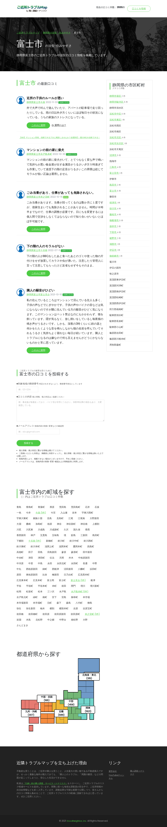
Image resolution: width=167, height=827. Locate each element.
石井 (87, 507)
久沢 (66, 529)
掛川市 (115, 208)
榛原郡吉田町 (116, 333)
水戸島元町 (22, 597)
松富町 (29, 591)
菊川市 (113, 262)
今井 (28, 512)
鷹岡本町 (77, 546)
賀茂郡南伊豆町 (118, 291)
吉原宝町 (87, 608)
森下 (59, 603)
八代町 (79, 603)
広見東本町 (22, 580)
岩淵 (19, 619)
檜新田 (55, 574)
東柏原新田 (32, 574)
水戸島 (62, 591)
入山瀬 (63, 512)
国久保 (76, 529)
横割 (52, 608)
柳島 (89, 603)
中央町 (20, 557)
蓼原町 (74, 552)
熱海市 (113, 161)
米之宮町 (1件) (92, 614)
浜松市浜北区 (118, 143)
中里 (30, 563)
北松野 (39, 619)
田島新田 (52, 552)
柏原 (49, 524)
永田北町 (61, 563)
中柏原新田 (84, 557)
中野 (94, 563)
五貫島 (43, 535)
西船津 (55, 569)
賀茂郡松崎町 (116, 297)
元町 (49, 603)
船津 (93, 580)
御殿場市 (116, 220)
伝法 (52, 557)
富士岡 (50, 580)
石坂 (97, 507)
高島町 (90, 546)
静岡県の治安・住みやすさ (57, 32)
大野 (85, 619)
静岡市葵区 (117, 96)
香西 (87, 529)
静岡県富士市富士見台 (38, 294)
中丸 (19, 569)
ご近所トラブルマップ (28, 32)
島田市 (115, 185)
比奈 (45, 574)
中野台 (62, 619)
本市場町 (37, 603)
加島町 (39, 524)
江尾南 (81, 518)
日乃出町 (68, 574)
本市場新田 (22, 603)
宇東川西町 (87, 512)
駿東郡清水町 (116, 315)
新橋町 (49, 541)
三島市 (115, 167)
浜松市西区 (115, 125)
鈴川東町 (21, 546)
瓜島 (49, 518)
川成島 (41, 529)
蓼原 (64, 552)
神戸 (33, 535)
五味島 (55, 535)
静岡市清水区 (116, 108)
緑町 (35, 597)
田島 (40, 552)
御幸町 (74, 597)
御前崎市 (116, 256)
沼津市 (115, 155)
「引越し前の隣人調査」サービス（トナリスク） (45, 783)
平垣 (19, 586)
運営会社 (113, 771)
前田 (64, 586)
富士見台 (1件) (78, 580)
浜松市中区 (118, 114)
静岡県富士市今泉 (36, 102)
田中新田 (87, 552)
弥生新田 (30, 608)
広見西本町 (83, 574)
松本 (40, 591)
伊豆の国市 (115, 267)
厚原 (52, 507)
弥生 (19, 608)
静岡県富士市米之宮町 (38, 197)
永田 (49, 563)
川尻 (19, 529)
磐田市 (113, 196)
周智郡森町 (115, 344)
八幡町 (81, 569)
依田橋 (20, 614)
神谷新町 (71, 524)
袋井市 (115, 226)
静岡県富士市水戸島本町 (39, 154)
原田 (19, 574)
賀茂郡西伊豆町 (118, 303)
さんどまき (22, 625)
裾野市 (115, 238)
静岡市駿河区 (119, 102)
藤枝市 (115, 214)
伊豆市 (115, 250)
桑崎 (28, 524)
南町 (45, 597)
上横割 (95, 524)
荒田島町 (75, 507)
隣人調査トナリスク (137, 772)
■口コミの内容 (40, 396)
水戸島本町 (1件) (79, 591)
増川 (83, 586)
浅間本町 (63, 546)
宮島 (64, 597)
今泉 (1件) (41, 512)
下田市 (115, 232)
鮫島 (73, 535)
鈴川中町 (74, 541)
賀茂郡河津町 (116, 285)
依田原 (46, 614)
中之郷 (50, 619)
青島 (19, 507)
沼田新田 (68, 569)
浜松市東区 (117, 120)
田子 (30, 552)
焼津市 (115, 202)
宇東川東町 (22, 518)
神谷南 (84, 524)
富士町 (62, 580)
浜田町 (93, 569)
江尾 (70, 518)
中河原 (20, 563)
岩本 (74, 512)
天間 (61, 557)
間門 (73, 586)
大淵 (19, 524)
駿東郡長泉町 (116, 321)
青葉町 (41, 507)
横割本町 (63, 608)
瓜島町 (60, 518)
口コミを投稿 (139, 8)
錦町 (45, 569)
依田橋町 (33, 614)
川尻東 (29, 529)
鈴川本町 (35, 546)
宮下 (54, 597)
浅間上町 (49, 546)
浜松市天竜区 (116, 149)
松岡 (19, 591)
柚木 (42, 608)
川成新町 (54, 529)
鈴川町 (61, 541)
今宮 (53, 512)
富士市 (115, 191)
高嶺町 (20, 552)
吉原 (75, 608)
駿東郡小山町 (116, 327)
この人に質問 (38, 125)
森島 (68, 603)
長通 (85, 563)
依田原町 (75, 614)
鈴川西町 (88, 541)
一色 (19, 512)
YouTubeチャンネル (116, 777)
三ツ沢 (50, 591)
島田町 (95, 535)
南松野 (74, 619)
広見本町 (37, 580)
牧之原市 (114, 273)
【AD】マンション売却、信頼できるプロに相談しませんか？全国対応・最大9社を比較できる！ (59, 137)
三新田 (84, 535)
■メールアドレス (40, 426)
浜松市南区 (115, 131)
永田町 (74, 563)
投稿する (28, 443)
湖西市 (115, 244)
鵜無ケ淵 (37, 518)
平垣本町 (42, 586)
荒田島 (62, 507)
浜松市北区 (118, 137)
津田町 (41, 557)
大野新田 (94, 518)
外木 (71, 557)
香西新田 (21, 535)
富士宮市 (116, 173)
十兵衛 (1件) (34, 541)
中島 (40, 563)
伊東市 (113, 179)
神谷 (59, 524)
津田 (30, 557)
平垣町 (29, 586)
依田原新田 (60, 614)
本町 (54, 586)
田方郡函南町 (116, 309)
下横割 (20, 541)
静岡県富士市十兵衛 (37, 250)
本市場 (86, 597)
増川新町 (94, 586)
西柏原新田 (32, 569)
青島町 (29, 507)
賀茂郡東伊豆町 (118, 279)
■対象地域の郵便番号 (49, 383)
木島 (28, 619)
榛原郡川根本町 (118, 339)
